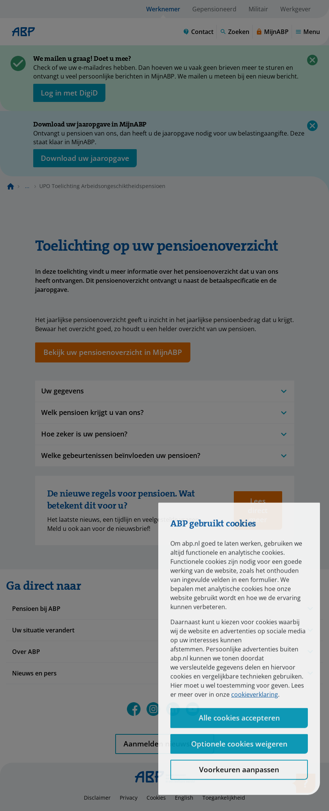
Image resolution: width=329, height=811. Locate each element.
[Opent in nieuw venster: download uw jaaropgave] (85, 158)
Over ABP (26, 652)
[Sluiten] (312, 60)
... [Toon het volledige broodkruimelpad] (27, 186)
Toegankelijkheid (223, 797)
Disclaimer (97, 797)
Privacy (128, 797)
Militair (258, 9)
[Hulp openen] (303, 786)
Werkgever (295, 9)
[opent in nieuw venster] (69, 93)
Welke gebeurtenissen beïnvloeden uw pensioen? (164, 455)
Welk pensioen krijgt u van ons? (164, 412)
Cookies (156, 797)
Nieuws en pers (34, 673)
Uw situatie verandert (43, 630)
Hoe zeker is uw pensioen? (164, 434)
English (184, 797)
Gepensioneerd (214, 9)
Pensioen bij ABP (36, 608)
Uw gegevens (164, 391)
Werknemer (163, 9)
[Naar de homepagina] (10, 186)
